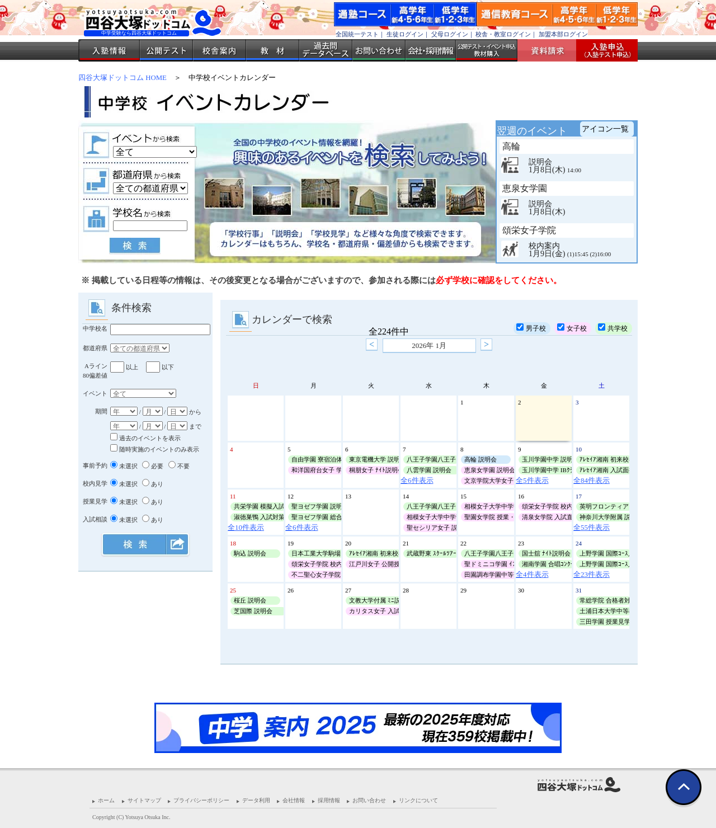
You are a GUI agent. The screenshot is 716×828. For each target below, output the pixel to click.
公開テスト (166, 50)
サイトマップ (144, 800)
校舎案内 (219, 50)
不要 (179, 466)
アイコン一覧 (605, 129)
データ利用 (256, 800)
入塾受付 (602, 50)
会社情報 (293, 800)
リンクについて (418, 800)
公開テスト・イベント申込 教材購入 (486, 50)
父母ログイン (449, 34)
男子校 (531, 327)
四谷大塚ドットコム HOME (122, 78)
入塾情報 (109, 50)
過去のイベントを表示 (145, 438)
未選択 (124, 466)
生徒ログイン (405, 34)
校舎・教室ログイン (503, 34)
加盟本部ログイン (563, 34)
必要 (152, 466)
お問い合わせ (379, 50)
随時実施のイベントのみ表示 (154, 449)
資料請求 (551, 50)
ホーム (106, 800)
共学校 (613, 327)
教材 (272, 50)
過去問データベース (325, 50)
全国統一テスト (357, 34)
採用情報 (329, 800)
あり (152, 484)
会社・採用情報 (431, 50)
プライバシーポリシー (201, 800)
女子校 (572, 327)
